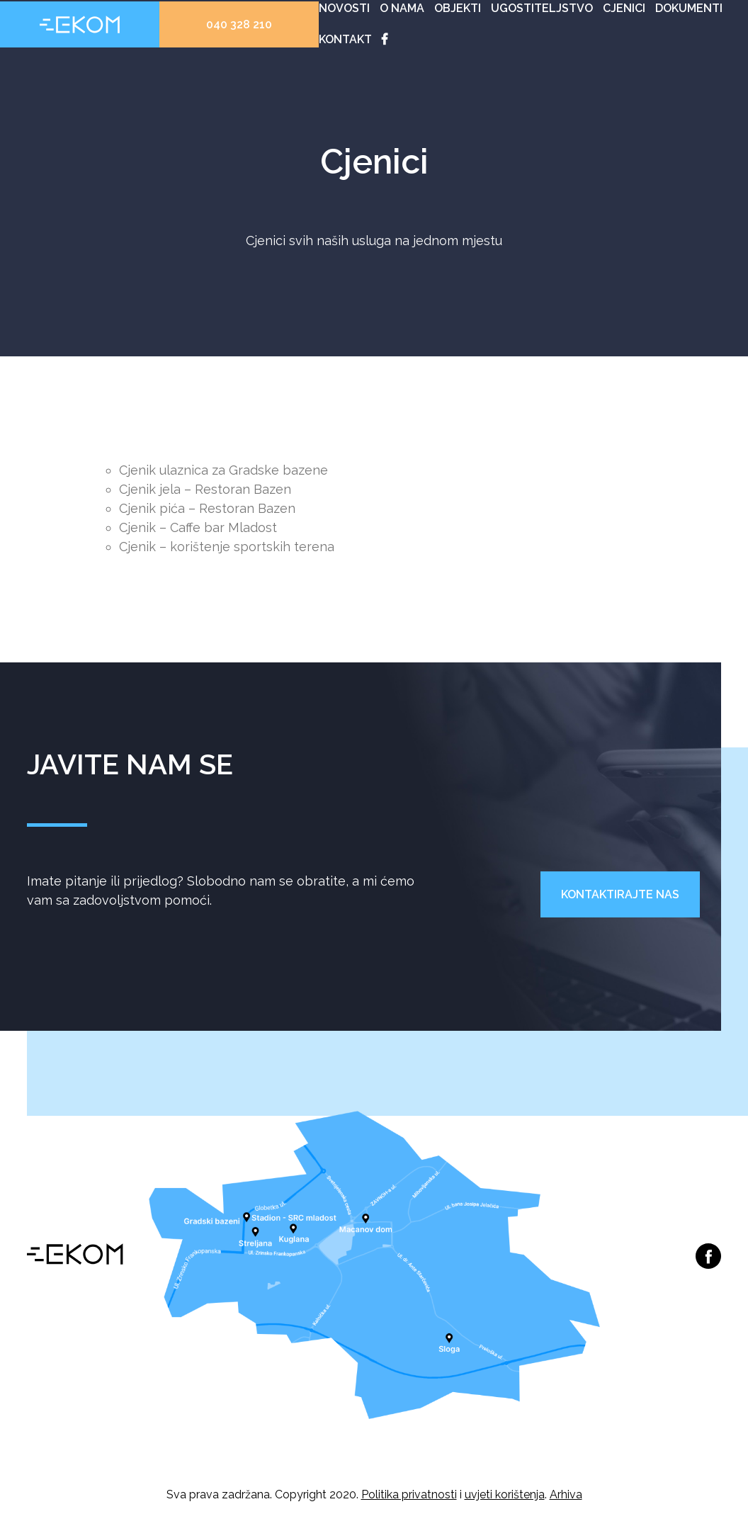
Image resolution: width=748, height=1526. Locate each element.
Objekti (457, 8)
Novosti (344, 8)
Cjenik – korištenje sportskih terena (226, 546)
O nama (402, 8)
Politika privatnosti (409, 1494)
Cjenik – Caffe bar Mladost (198, 527)
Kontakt (345, 39)
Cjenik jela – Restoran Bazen (205, 489)
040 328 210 (239, 24)
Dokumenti (688, 8)
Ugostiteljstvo (542, 8)
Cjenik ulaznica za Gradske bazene (223, 470)
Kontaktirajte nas (620, 894)
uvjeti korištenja (505, 1494)
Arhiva (566, 1494)
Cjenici (624, 8)
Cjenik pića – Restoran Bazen (207, 508)
